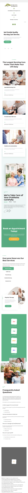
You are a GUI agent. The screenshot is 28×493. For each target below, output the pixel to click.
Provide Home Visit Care (10, 117)
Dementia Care (8, 281)
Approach (5, 201)
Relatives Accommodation (10, 146)
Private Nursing (8, 274)
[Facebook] (13, 24)
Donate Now (8, 41)
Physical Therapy (8, 268)
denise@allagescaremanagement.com (14, 10)
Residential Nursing (8, 277)
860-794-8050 (14, 15)
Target (14, 201)
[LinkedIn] (15, 24)
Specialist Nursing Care (9, 87)
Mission (10, 201)
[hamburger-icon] (25, 22)
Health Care (8, 271)
